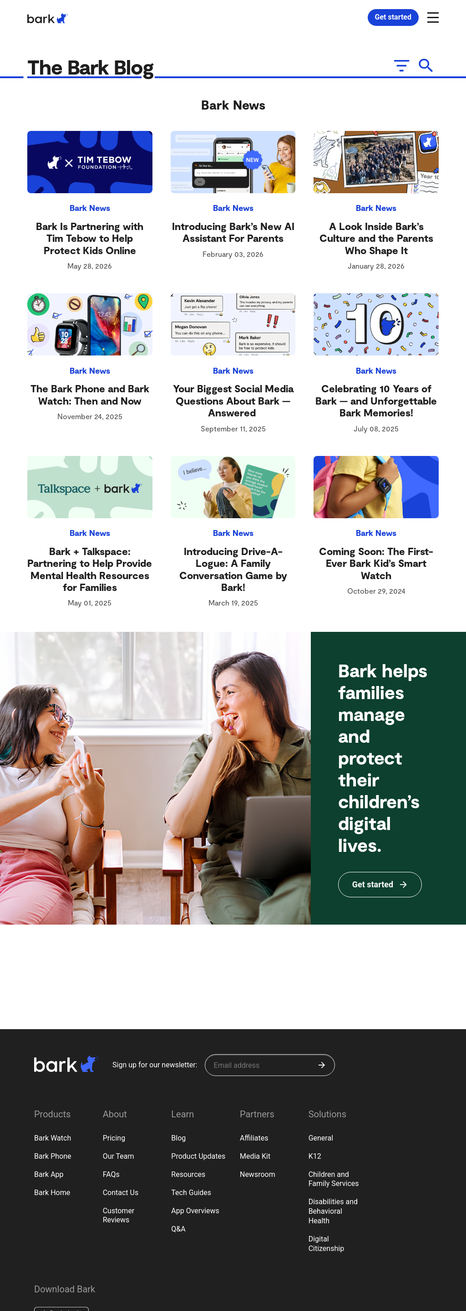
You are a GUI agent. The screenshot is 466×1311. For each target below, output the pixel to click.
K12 (315, 1156)
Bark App (49, 1174)
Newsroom (257, 1174)
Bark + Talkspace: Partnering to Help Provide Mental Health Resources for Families (89, 571)
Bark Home (52, 1192)
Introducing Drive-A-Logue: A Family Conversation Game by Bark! (233, 571)
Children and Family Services (334, 1179)
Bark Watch (52, 1138)
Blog (178, 1138)
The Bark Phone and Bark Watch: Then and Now (89, 396)
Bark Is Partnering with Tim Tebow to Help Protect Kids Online (89, 240)
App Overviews (195, 1210)
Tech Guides (191, 1192)
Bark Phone (52, 1156)
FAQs (111, 1174)
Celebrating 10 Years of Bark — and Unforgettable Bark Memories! (376, 402)
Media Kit (255, 1156)
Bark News (90, 210)
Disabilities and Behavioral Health (333, 1211)
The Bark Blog (97, 67)
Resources (188, 1174)
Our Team (118, 1156)
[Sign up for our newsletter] (270, 1065)
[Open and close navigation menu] (432, 17)
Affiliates (254, 1138)
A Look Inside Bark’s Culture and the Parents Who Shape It (376, 240)
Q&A (178, 1229)
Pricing (114, 1138)
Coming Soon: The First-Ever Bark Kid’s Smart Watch (376, 565)
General (321, 1138)
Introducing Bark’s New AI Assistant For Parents (233, 233)
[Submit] (321, 1065)
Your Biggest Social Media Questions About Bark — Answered (233, 402)
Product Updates (198, 1156)
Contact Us (121, 1192)
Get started (393, 17)
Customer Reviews (119, 1215)
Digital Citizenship (326, 1244)
